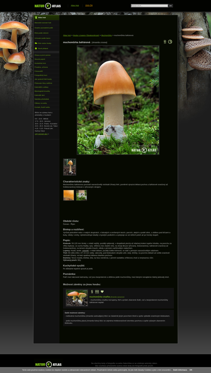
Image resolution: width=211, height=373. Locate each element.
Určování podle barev (42, 38)
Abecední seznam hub (43, 23)
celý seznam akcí (41, 134)
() (106, 297)
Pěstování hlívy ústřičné (43, 83)
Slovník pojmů (40, 59)
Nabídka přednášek (42, 99)
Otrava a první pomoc (43, 55)
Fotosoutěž (39, 71)
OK (191, 370)
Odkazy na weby (41, 103)
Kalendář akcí (40, 95)
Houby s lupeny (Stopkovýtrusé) (86, 35)
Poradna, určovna (41, 67)
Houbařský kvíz (40, 63)
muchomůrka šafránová (123, 35)
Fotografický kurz (41, 75)
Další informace (180, 370)
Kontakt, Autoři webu (42, 107)
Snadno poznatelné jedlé (44, 28)
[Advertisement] (116, 24)
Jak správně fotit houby (43, 79)
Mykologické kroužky (42, 91)
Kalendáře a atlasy (41, 87)
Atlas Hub (75, 5)
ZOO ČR (89, 5)
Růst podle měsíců (41, 33)
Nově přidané (41, 48)
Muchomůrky (106, 35)
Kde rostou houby (43, 43)
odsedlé (85, 250)
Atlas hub (67, 35)
